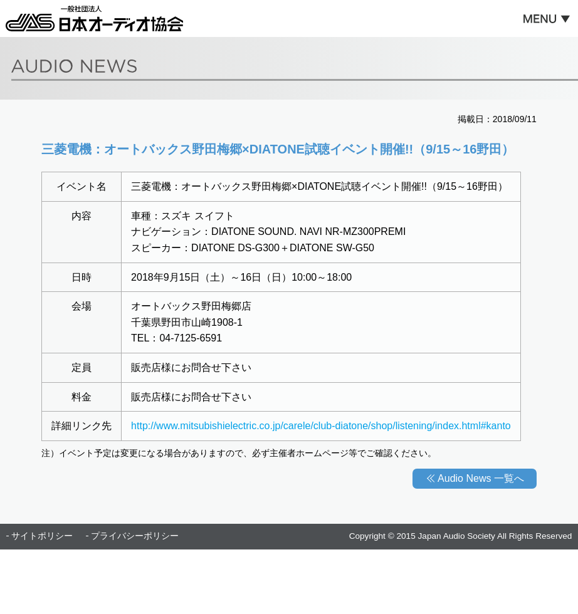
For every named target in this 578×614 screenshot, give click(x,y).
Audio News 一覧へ (481, 478)
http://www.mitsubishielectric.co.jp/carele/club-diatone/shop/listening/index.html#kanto (321, 425)
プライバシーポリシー (135, 536)
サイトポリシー (42, 536)
